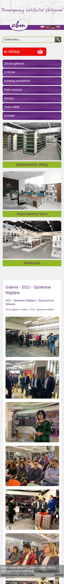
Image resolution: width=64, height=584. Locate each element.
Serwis (9, 98)
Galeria (24, 309)
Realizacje (32, 263)
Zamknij (58, 574)
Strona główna (14, 63)
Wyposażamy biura (32, 214)
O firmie (9, 72)
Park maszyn (13, 89)
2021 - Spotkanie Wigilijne (42, 309)
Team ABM (11, 107)
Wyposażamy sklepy (32, 164)
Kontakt (9, 115)
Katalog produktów (17, 80)
